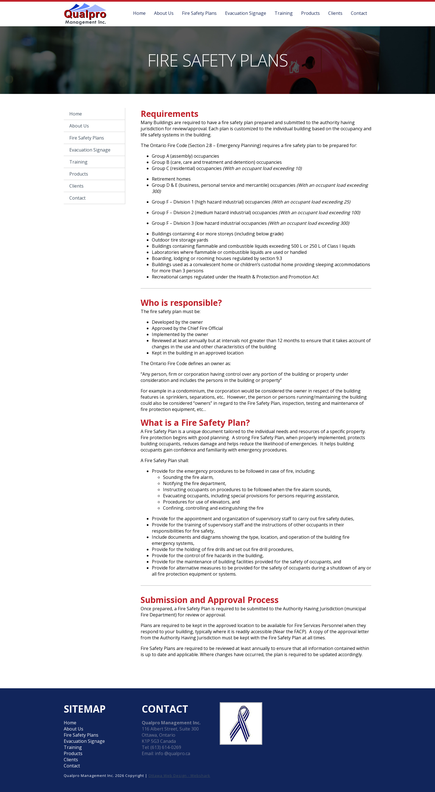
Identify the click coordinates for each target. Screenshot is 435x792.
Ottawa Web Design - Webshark (179, 775)
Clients (335, 13)
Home (139, 13)
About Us (164, 13)
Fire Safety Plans (199, 13)
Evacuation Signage (245, 13)
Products (310, 13)
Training (284, 13)
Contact (359, 13)
